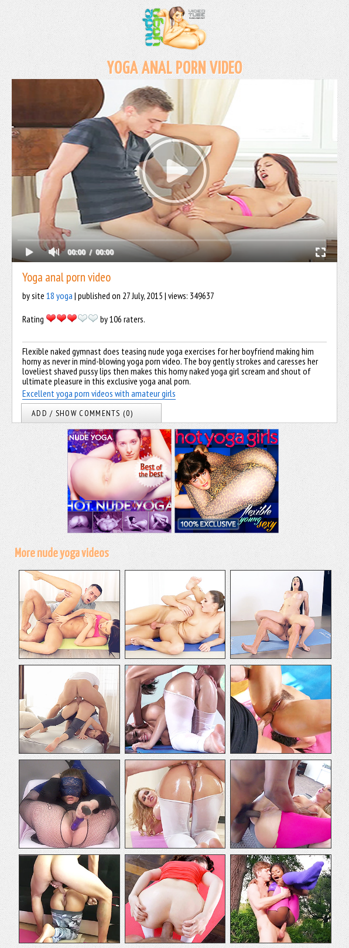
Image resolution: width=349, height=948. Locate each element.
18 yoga (59, 295)
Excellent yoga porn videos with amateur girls (99, 393)
